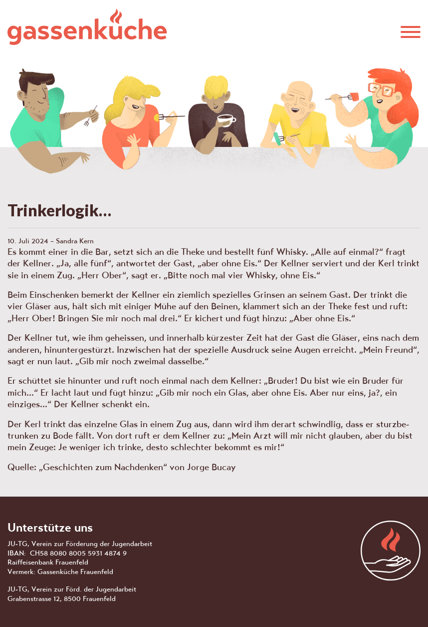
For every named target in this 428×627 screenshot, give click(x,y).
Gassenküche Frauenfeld (87, 26)
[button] (410, 30)
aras (391, 551)
